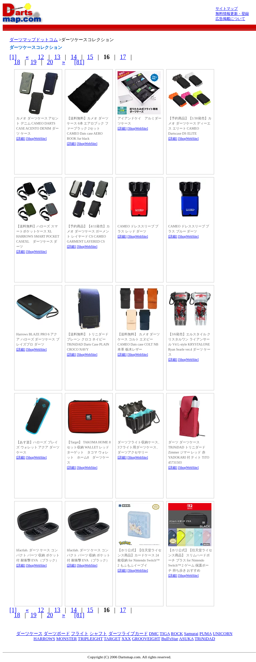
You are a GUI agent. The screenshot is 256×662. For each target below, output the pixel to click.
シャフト (98, 633)
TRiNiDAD (205, 638)
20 (50, 62)
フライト (79, 633)
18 (17, 62)
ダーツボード (57, 633)
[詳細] (20, 138)
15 (90, 57)
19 (33, 62)
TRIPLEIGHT (90, 638)
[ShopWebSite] (36, 138)
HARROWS (44, 638)
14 (74, 57)
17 (123, 57)
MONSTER (66, 638)
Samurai (191, 633)
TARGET (112, 638)
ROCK (177, 633)
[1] (13, 57)
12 (41, 57)
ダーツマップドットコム (33, 39)
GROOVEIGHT (146, 638)
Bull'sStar (169, 638)
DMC (154, 633)
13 (57, 57)
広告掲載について (230, 19)
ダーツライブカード (128, 633)
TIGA (165, 633)
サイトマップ (226, 8)
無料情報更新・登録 (232, 13)
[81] (79, 62)
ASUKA (186, 638)
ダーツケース (29, 633)
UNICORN (222, 633)
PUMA (206, 633)
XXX (126, 638)
